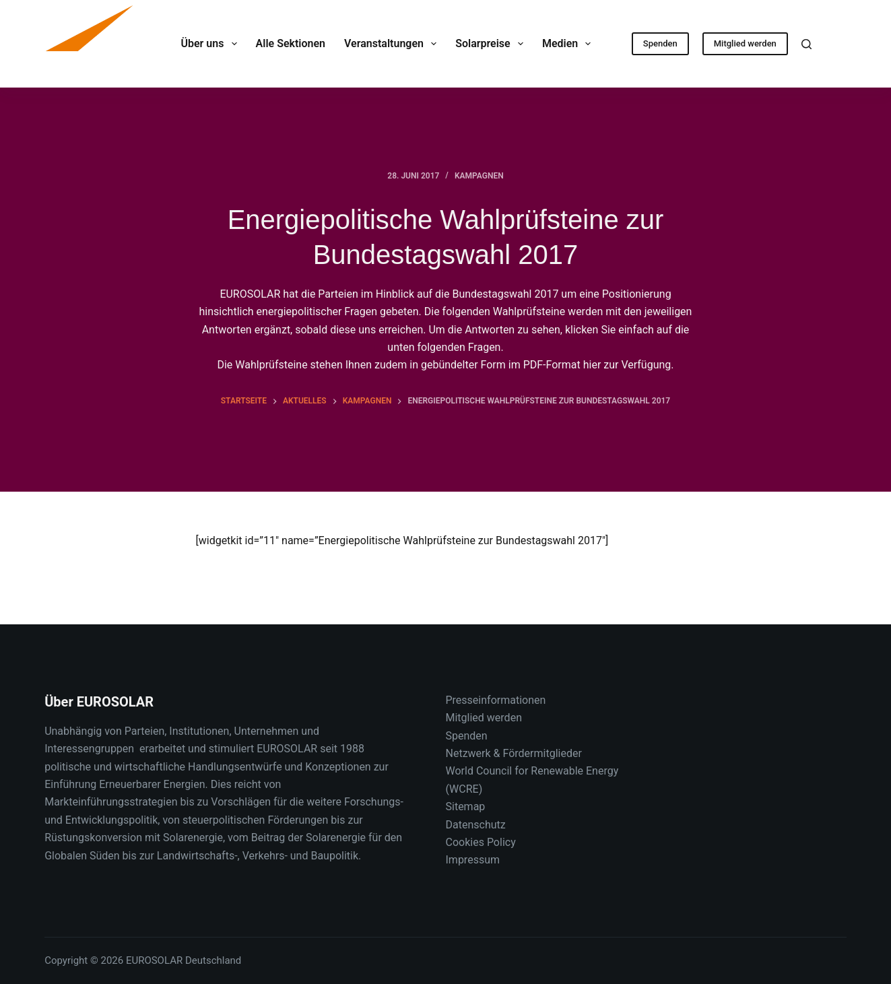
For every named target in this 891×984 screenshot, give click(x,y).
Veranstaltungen (393, 44)
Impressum (473, 859)
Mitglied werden (745, 43)
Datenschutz (476, 824)
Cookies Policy (481, 842)
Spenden (660, 43)
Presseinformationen (496, 700)
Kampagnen (479, 176)
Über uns (211, 44)
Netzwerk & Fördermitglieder (514, 753)
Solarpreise (492, 44)
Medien (569, 44)
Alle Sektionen (290, 43)
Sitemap (466, 806)
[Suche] (806, 44)
